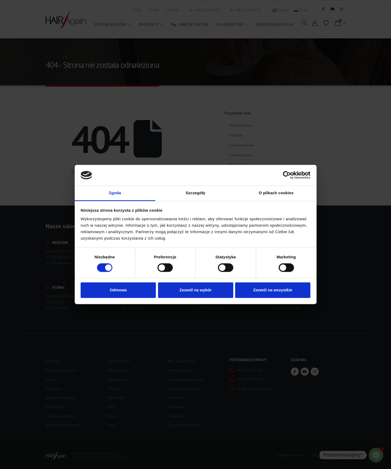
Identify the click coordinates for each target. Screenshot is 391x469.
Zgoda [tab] (115, 192)
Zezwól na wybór (195, 290)
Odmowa (118, 290)
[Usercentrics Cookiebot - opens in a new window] (286, 175)
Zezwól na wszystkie (272, 290)
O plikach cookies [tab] (276, 192)
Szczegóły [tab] (195, 192)
